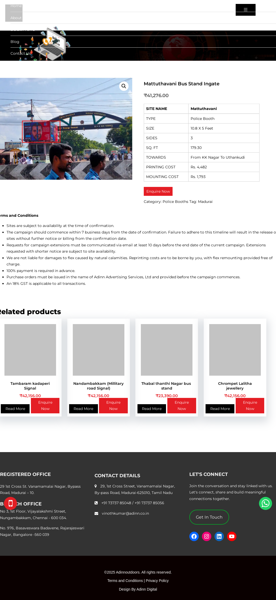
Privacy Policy (157, 581)
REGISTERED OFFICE (25, 474)
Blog (14, 41)
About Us (18, 17)
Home (16, 5)
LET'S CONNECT (208, 474)
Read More (15, 408)
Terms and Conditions (125, 581)
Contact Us (20, 53)
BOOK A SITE (22, 29)
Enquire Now (45, 405)
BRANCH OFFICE (21, 504)
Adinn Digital (146, 589)
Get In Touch (209, 517)
